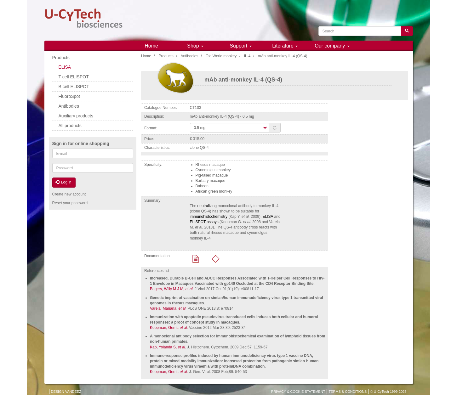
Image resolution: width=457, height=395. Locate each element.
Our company (332, 45)
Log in (63, 182)
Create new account (69, 194)
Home (151, 45)
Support (241, 45)
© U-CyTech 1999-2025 (388, 391)
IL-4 (247, 56)
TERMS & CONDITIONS (347, 391)
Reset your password (70, 203)
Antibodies (189, 56)
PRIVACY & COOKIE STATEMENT (298, 391)
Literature (285, 45)
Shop (195, 45)
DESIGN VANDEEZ (66, 391)
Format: (150, 128)
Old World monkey (221, 56)
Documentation (157, 256)
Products (165, 56)
